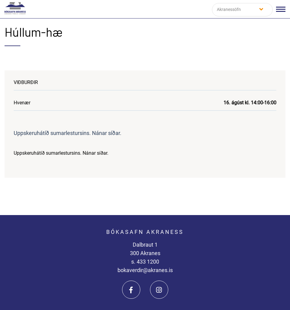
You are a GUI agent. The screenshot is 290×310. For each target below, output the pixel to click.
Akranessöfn (229, 9)
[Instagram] (159, 290)
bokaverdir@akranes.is (145, 270)
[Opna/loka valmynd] (280, 9)
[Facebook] (131, 290)
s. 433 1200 (145, 261)
